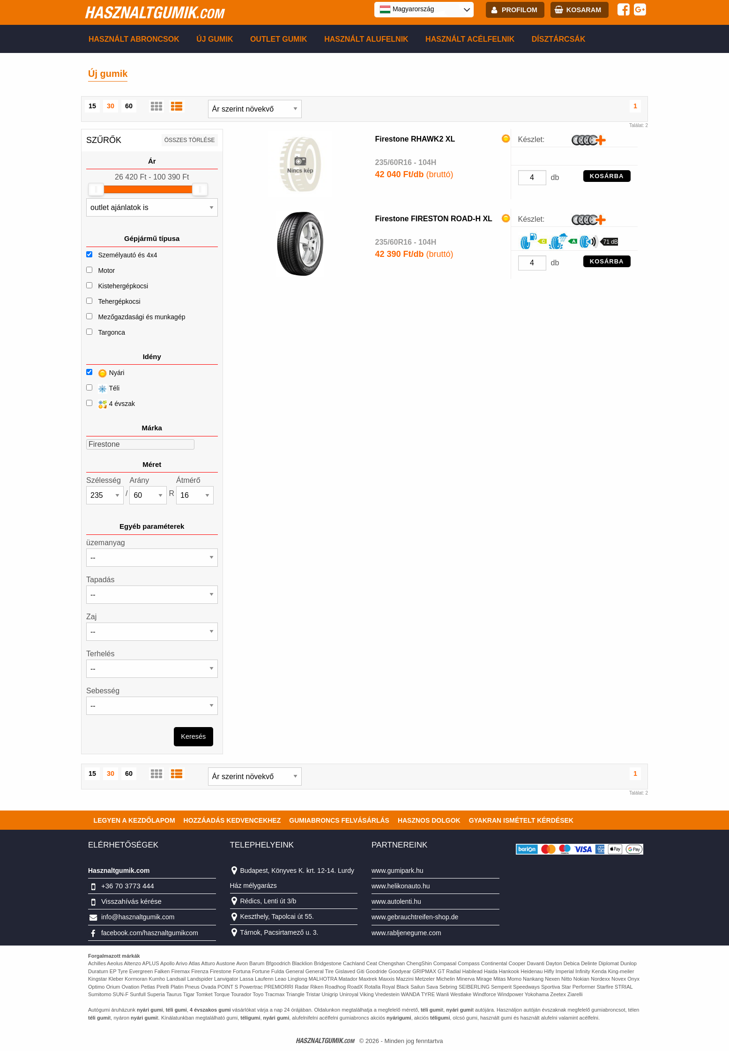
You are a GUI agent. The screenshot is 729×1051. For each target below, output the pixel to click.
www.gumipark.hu (398, 870)
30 (110, 106)
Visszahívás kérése (131, 901)
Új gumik (214, 39)
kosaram (583, 10)
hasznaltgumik (153, 12)
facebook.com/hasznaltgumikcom (149, 933)
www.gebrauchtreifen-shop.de (415, 917)
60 (129, 106)
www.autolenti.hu (396, 901)
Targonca (111, 332)
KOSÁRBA (607, 176)
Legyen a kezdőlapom (134, 820)
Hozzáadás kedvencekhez (232, 820)
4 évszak (110, 404)
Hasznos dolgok (429, 820)
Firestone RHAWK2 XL (415, 139)
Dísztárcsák (559, 39)
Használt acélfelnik (469, 39)
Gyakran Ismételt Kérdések (521, 820)
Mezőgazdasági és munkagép (141, 317)
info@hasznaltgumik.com (138, 917)
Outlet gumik (278, 39)
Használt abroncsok (134, 39)
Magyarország (406, 9)
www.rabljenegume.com (406, 933)
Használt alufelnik (366, 39)
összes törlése (189, 140)
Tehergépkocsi (119, 301)
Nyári (105, 373)
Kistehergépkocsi (123, 286)
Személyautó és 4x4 (127, 255)
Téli (102, 389)
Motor (106, 270)
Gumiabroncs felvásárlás (339, 820)
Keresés (193, 736)
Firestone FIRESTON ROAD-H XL (433, 219)
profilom (519, 10)
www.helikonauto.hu (401, 886)
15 (92, 106)
